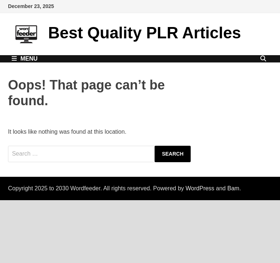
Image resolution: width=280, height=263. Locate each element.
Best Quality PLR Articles (144, 33)
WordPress (200, 188)
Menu (25, 59)
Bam (233, 188)
